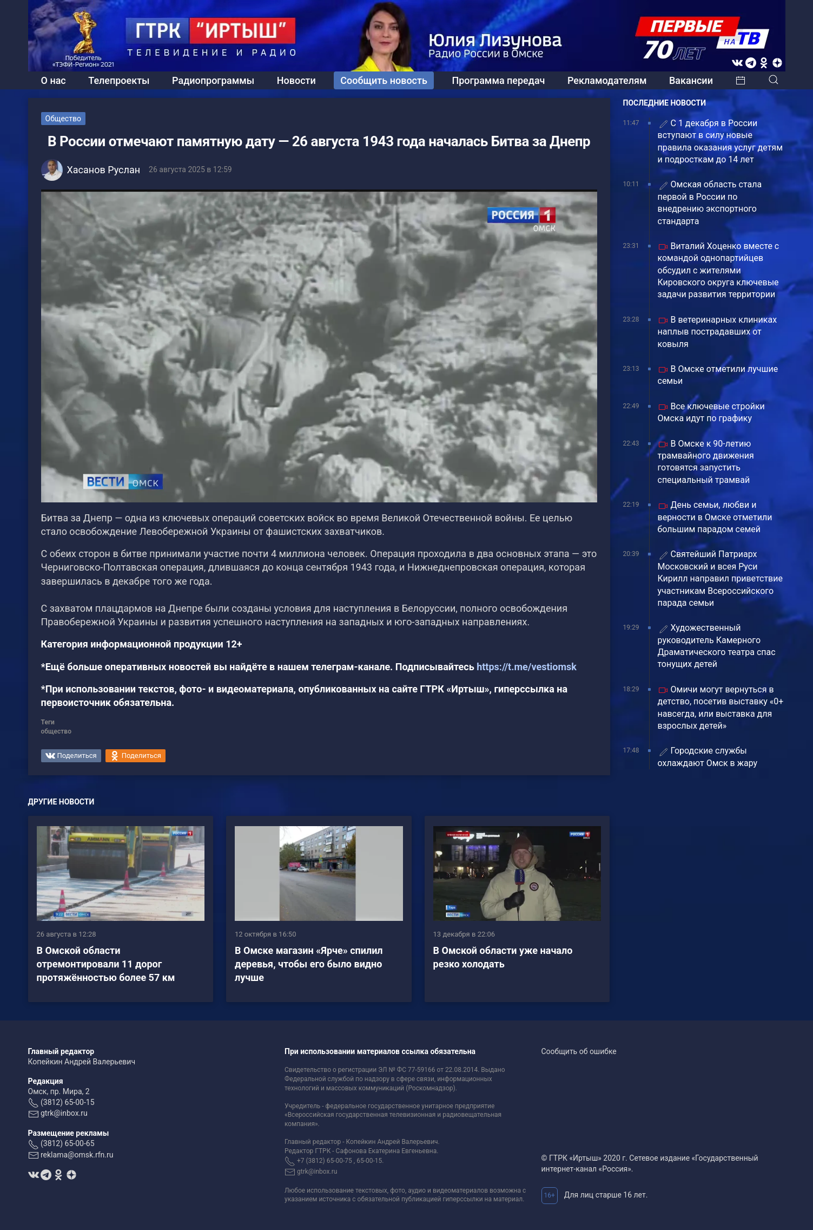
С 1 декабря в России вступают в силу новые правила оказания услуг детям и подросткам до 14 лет (720, 141)
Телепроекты (118, 80)
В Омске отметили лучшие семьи (718, 375)
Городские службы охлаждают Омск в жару (708, 756)
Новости (296, 80)
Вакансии (691, 80)
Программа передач (498, 80)
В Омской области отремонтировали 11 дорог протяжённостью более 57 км (106, 964)
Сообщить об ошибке (579, 1051)
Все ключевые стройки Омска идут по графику (711, 412)
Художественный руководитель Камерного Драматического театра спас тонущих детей (717, 646)
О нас (53, 80)
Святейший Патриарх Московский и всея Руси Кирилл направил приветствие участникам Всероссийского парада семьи (720, 578)
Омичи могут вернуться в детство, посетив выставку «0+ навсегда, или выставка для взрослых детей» (721, 707)
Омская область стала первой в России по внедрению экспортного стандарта (710, 202)
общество (56, 731)
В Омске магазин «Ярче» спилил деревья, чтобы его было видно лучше (309, 964)
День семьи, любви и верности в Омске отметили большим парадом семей (715, 517)
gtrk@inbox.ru (64, 1113)
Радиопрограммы (213, 80)
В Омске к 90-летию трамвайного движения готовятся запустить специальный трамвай (706, 462)
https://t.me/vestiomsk (527, 666)
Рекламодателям (607, 80)
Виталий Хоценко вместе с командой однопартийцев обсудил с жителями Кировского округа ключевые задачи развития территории (718, 270)
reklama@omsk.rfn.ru (77, 1154)
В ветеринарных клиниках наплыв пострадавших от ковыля (717, 332)
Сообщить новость (383, 80)
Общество (63, 118)
